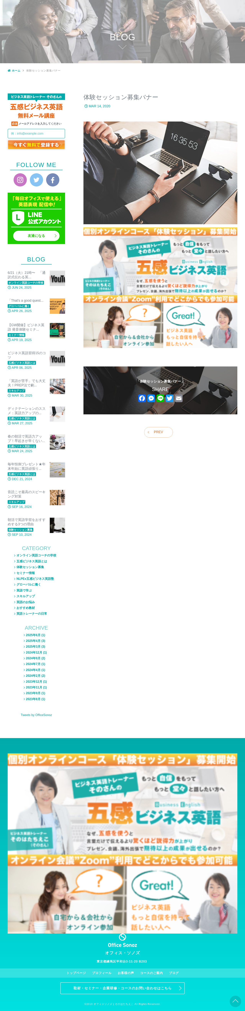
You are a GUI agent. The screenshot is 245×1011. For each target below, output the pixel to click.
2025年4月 (33, 640)
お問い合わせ (227, 5)
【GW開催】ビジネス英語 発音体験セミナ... (26, 327)
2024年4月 (33, 670)
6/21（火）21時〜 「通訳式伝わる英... (27, 275)
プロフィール (135, 5)
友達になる (36, 236)
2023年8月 (33, 699)
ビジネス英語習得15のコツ (27, 355)
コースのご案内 (181, 5)
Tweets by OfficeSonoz (36, 715)
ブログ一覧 (204, 12)
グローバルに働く (204, 47)
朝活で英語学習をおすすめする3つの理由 (27, 522)
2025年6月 (33, 635)
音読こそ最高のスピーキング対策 (27, 494)
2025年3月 (33, 646)
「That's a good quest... (25, 300)
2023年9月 (33, 693)
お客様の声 (158, 5)
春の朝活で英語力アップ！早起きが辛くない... (26, 438)
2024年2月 (33, 675)
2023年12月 (34, 681)
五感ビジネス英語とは (204, 18)
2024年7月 (33, 664)
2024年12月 (34, 652)
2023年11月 (34, 687)
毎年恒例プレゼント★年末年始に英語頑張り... (27, 466)
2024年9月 (33, 658)
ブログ (204, 5)
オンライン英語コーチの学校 (36, 555)
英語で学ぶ (24, 590)
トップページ (112, 5)
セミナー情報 (204, 29)
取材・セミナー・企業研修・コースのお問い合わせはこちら (123, 988)
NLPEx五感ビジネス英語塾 (204, 35)
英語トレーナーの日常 (204, 66)
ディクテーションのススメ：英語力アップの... (27, 411)
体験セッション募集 (204, 24)
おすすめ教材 (204, 58)
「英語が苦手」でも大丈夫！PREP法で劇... (27, 383)
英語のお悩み (204, 41)
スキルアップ (204, 52)
